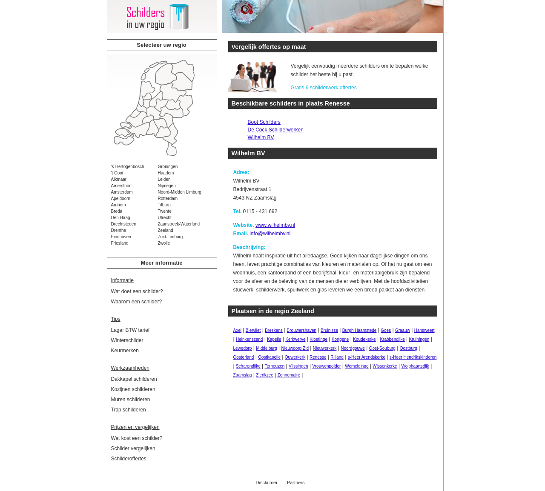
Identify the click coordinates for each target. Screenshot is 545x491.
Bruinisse (329, 330)
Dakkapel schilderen (134, 379)
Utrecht (165, 217)
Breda (117, 211)
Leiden (164, 179)
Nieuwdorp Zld (295, 348)
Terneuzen (275, 366)
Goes (386, 330)
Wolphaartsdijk (415, 366)
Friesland (120, 243)
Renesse (318, 357)
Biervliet (253, 330)
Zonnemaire (289, 375)
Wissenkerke (385, 366)
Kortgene (340, 339)
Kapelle (274, 339)
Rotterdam (168, 198)
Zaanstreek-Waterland (179, 224)
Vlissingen (298, 366)
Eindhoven (121, 236)
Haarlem (166, 173)
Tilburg (164, 205)
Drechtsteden (123, 224)
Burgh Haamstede (359, 330)
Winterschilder (127, 340)
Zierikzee (264, 375)
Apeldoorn (121, 198)
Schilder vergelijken (133, 448)
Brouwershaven (301, 330)
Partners (296, 482)
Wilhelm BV (261, 137)
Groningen (168, 166)
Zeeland (165, 230)
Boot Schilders (264, 122)
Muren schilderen (130, 400)
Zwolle (164, 243)
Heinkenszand (249, 339)
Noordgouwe (353, 348)
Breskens (274, 330)
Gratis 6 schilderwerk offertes (324, 88)
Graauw (402, 330)
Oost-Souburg (382, 348)
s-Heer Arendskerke (366, 357)
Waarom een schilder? (136, 302)
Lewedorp (242, 348)
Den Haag (120, 217)
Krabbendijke (392, 339)
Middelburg (266, 348)
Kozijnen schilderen (133, 389)
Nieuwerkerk (325, 348)
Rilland (337, 357)
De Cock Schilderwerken (276, 130)
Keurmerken (125, 351)
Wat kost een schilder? (137, 438)
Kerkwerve (295, 339)
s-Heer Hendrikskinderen (413, 357)
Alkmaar (119, 179)
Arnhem (118, 205)
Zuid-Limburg (170, 236)
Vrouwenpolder (326, 366)
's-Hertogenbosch (127, 166)
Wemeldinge (356, 366)
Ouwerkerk (295, 357)
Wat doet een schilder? (137, 291)
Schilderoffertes (128, 459)
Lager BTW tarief (130, 330)
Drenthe (118, 230)
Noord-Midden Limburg (179, 192)
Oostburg (408, 348)
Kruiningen (419, 339)
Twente (165, 211)
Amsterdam (122, 192)
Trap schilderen (128, 410)
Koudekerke (364, 339)
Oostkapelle (269, 357)
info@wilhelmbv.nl (270, 234)
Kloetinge (318, 339)
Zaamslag (242, 375)
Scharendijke (248, 366)
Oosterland (243, 357)
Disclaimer (267, 482)
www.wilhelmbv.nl (275, 225)
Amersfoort (121, 185)
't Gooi (117, 173)
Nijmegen (167, 185)
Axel (237, 330)
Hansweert (424, 330)
